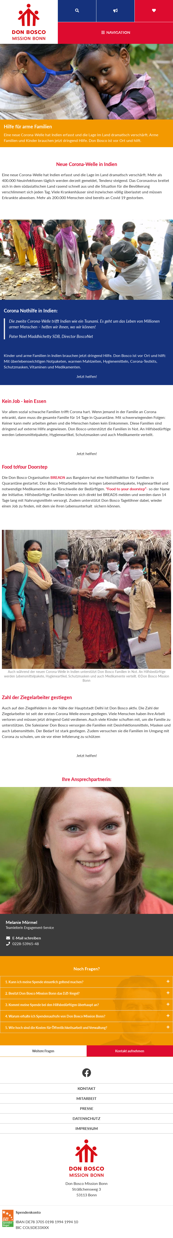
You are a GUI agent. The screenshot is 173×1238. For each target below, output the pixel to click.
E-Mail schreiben (26, 938)
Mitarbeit (86, 1098)
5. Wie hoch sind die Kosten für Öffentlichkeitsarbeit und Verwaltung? (87, 1027)
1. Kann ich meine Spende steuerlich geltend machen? (87, 982)
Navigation (115, 32)
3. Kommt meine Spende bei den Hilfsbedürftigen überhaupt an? (87, 1004)
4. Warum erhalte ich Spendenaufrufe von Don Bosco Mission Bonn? (87, 1016)
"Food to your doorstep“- (127, 488)
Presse (86, 1108)
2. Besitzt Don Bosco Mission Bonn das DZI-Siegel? (87, 993)
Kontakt (87, 1088)
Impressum (86, 1128)
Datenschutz (86, 1118)
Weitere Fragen (43, 1051)
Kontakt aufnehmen (129, 1051)
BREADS (57, 477)
